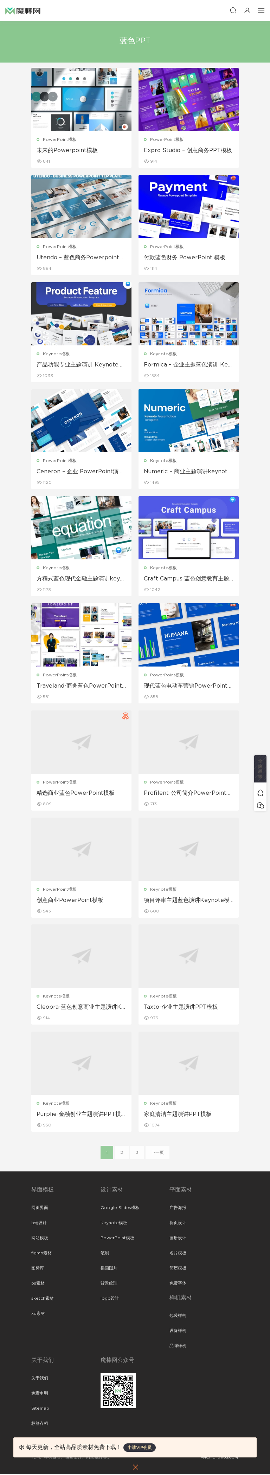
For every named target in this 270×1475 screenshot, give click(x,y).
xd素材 (38, 1314)
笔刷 (105, 1254)
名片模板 (177, 1254)
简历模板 (177, 1269)
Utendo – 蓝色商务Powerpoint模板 (81, 258)
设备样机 (177, 1331)
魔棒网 (22, 10)
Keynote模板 (56, 354)
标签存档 (39, 1424)
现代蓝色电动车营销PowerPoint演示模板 (188, 686)
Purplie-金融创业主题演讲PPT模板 (79, 1115)
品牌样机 (177, 1346)
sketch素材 (42, 1299)
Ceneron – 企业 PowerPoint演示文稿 (80, 472)
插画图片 (109, 1269)
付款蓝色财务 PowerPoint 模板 (184, 257)
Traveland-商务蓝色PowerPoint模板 (79, 686)
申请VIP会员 (140, 1447)
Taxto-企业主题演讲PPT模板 (181, 1008)
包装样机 (177, 1316)
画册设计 (177, 1238)
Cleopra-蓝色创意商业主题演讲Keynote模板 (81, 1008)
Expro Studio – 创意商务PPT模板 (188, 150)
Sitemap (40, 1409)
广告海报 (177, 1208)
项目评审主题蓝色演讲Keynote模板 (187, 901)
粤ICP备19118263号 (220, 1458)
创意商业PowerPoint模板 (70, 900)
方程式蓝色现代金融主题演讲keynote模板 (80, 579)
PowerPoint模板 (60, 139)
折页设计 (177, 1223)
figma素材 (41, 1254)
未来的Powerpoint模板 (67, 150)
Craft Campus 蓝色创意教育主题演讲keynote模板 (186, 579)
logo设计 (110, 1299)
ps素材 (38, 1284)
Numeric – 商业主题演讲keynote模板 (187, 472)
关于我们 (39, 1379)
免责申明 (39, 1394)
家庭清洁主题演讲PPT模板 (178, 1115)
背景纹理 (109, 1284)
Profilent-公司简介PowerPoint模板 (188, 794)
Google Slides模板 (120, 1208)
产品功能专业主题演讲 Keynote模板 (80, 365)
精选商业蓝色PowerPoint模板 (76, 793)
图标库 (37, 1269)
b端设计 (39, 1223)
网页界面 (39, 1208)
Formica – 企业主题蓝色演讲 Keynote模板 (187, 365)
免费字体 (177, 1284)
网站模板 (39, 1238)
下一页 (157, 1153)
